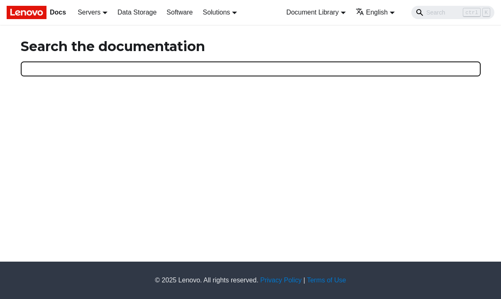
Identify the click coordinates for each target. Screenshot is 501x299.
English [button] (372, 12)
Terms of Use (326, 280)
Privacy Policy (281, 280)
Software (179, 12)
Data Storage (136, 12)
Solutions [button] (216, 12)
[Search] (452, 12)
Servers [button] (89, 12)
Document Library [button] (312, 12)
